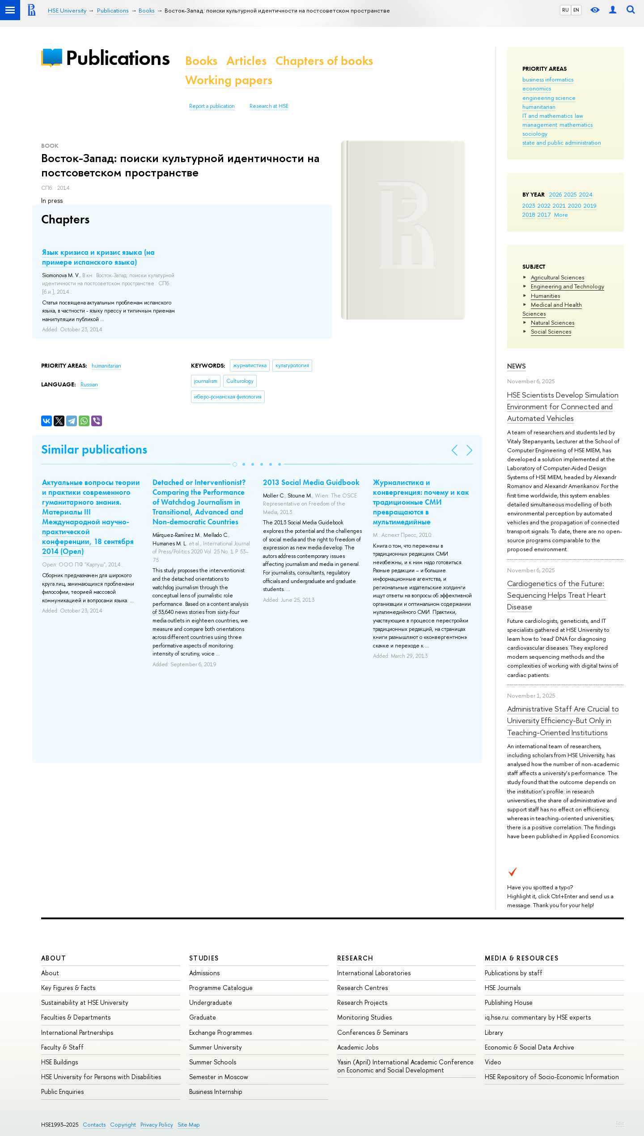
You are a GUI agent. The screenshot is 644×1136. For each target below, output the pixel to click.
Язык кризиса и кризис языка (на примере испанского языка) (98, 257)
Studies (204, 958)
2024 (586, 194)
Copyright (123, 1124)
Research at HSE (269, 106)
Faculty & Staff (62, 1047)
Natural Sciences (552, 322)
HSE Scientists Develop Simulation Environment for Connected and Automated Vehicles (563, 407)
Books (201, 61)
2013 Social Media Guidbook (311, 482)
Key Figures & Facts (68, 987)
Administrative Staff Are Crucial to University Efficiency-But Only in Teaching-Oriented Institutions (563, 720)
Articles (246, 61)
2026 (555, 194)
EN (576, 10)
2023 (528, 205)
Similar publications (94, 449)
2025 (570, 194)
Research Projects (362, 1002)
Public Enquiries (62, 1091)
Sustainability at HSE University (84, 1002)
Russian (89, 384)
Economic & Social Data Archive (529, 1047)
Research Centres (362, 987)
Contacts (94, 1124)
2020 (574, 205)
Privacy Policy (156, 1124)
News (516, 366)
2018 (528, 214)
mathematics (576, 124)
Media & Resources (522, 958)
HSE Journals (503, 987)
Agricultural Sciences (557, 277)
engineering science (549, 98)
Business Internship (215, 1091)
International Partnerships (77, 1032)
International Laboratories (374, 973)
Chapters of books (324, 61)
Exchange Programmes (220, 1032)
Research (355, 958)
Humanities (545, 296)
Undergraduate (210, 1002)
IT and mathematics (547, 115)
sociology (534, 133)
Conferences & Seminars (372, 1032)
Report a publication (212, 106)
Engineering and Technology (567, 286)
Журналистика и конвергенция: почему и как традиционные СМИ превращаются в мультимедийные (421, 502)
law (579, 115)
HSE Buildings (59, 1062)
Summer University (215, 1047)
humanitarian (538, 107)
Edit (620, 1123)
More (561, 214)
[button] (234, 464)
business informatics (547, 79)
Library (494, 1032)
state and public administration (561, 142)
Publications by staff (513, 973)
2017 (544, 214)
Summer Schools (212, 1062)
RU (565, 10)
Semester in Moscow (218, 1076)
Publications (117, 57)
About (53, 958)
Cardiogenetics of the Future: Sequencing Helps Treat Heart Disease (556, 595)
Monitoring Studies (364, 1017)
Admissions (204, 973)
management (539, 124)
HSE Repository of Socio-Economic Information (552, 1076)
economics (536, 88)
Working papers (228, 80)
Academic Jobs (357, 1047)
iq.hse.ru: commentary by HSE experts (538, 1017)
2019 (590, 205)
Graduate (202, 1017)
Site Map (189, 1124)
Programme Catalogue (221, 987)
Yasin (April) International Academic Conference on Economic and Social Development (405, 1066)
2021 (559, 205)
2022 (544, 205)
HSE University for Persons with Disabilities (101, 1076)
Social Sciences (551, 331)
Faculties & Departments (75, 1017)
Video (493, 1062)
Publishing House (509, 1002)
